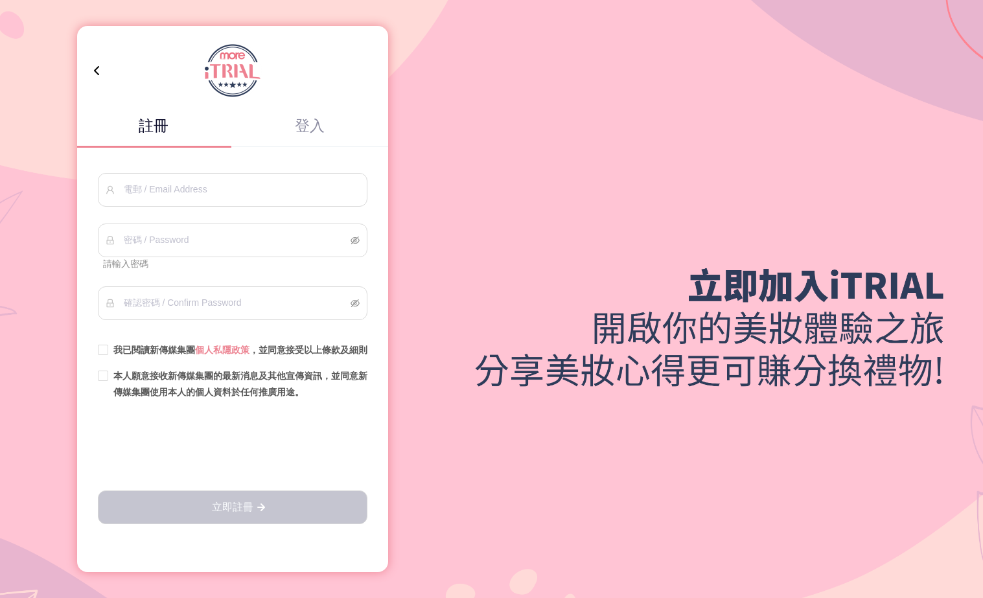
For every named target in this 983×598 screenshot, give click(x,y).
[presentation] (232, 445)
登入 (310, 125)
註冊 (153, 125)
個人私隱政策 (222, 350)
